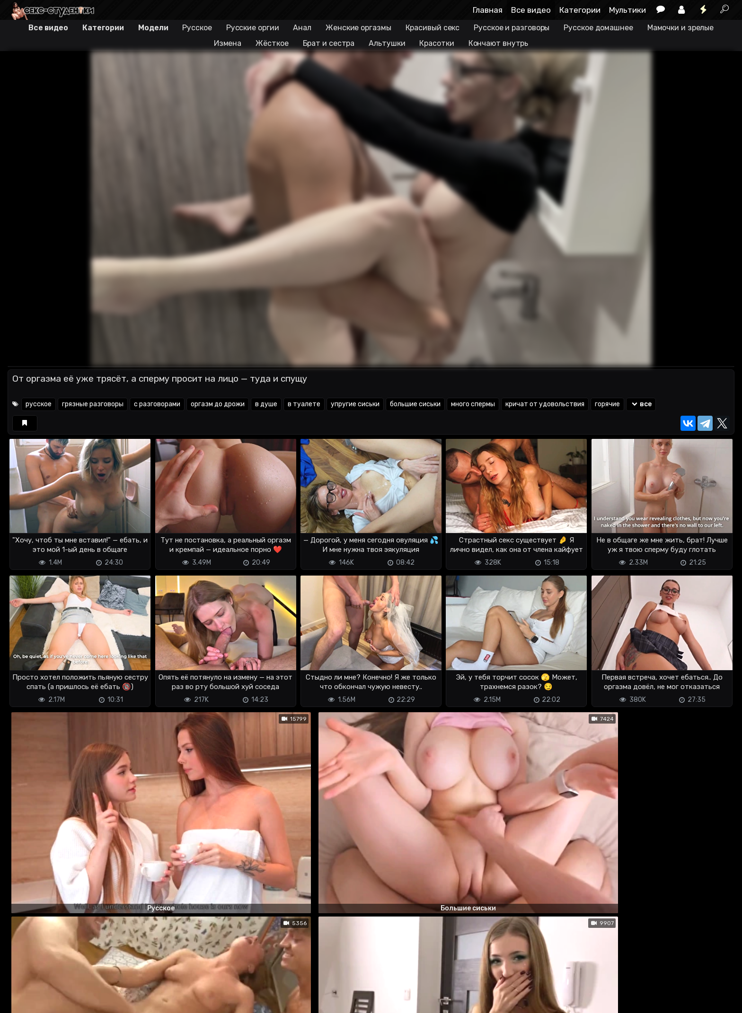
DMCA (23, 1000)
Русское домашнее (598, 27)
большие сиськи (415, 404)
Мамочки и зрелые (680, 27)
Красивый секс (433, 27)
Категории (580, 10)
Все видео (531, 10)
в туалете (304, 404)
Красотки (436, 43)
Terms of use (56, 1000)
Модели (153, 27)
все (641, 404)
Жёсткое (272, 43)
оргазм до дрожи (218, 404)
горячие (607, 404)
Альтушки (387, 43)
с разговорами (157, 404)
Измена (227, 43)
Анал (302, 27)
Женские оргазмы (358, 27)
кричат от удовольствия (544, 404)
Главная (488, 10)
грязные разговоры (93, 404)
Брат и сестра (329, 43)
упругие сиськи (355, 404)
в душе (266, 404)
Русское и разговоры (511, 27)
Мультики (627, 10)
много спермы (473, 404)
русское (39, 404)
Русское (197, 27)
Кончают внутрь (498, 43)
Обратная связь (106, 1000)
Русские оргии (252, 27)
